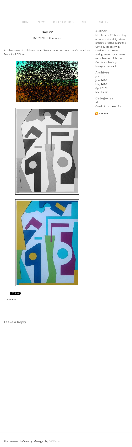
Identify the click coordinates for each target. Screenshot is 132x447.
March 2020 (102, 92)
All (96, 102)
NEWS (42, 22)
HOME (26, 22)
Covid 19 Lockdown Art (108, 106)
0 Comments (54, 38)
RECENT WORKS (63, 22)
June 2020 (101, 80)
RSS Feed (104, 113)
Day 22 (47, 32)
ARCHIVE (104, 22)
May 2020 (101, 84)
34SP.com (54, 441)
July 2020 (100, 76)
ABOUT (86, 22)
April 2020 (101, 88)
